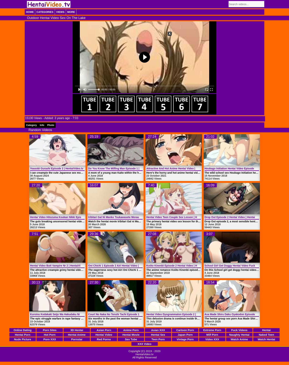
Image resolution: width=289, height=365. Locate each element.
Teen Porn (158, 339)
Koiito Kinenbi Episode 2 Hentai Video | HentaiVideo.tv (179, 265)
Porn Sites (49, 330)
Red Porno (104, 339)
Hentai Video (103, 334)
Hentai (266, 330)
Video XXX (212, 339)
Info (42, 125)
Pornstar (77, 339)
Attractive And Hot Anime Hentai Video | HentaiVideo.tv (180, 168)
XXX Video (145, 343)
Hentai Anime (77, 334)
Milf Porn (212, 334)
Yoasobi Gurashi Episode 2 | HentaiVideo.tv (56, 168)
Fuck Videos (239, 330)
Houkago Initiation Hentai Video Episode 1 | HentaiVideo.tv (240, 168)
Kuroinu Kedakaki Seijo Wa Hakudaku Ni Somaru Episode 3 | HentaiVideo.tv (76, 314)
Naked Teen (266, 334)
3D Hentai (76, 330)
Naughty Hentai (239, 334)
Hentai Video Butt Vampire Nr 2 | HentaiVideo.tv (59, 265)
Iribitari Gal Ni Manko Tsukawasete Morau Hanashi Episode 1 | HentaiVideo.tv (135, 217)
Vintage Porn (185, 339)
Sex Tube (131, 339)
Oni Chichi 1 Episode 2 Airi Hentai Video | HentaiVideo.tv (123, 265)
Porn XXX (49, 339)
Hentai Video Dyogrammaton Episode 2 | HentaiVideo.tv (180, 314)
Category (31, 125)
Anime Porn (131, 330)
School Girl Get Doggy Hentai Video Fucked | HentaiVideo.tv (241, 265)
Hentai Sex (158, 334)
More (71, 12)
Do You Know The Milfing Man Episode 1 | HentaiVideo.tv (123, 168)
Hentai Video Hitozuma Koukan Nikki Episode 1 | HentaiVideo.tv (69, 217)
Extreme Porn (212, 330)
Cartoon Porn (185, 330)
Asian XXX (158, 330)
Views (60, 12)
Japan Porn (185, 334)
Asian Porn (104, 330)
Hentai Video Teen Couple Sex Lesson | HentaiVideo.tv (179, 217)
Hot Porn (49, 334)
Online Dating (23, 330)
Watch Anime (239, 339)
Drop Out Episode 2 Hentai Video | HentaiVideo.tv (235, 217)
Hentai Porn (22, 334)
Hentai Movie (131, 334)
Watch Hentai (266, 339)
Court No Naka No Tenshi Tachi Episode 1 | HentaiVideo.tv (123, 314)
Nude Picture (22, 339)
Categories (44, 12)
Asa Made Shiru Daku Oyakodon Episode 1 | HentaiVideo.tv (241, 314)
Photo (50, 125)
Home (30, 12)
